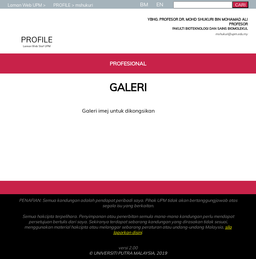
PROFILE (59, 5)
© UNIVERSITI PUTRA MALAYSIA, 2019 (128, 253)
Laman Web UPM (21, 5)
